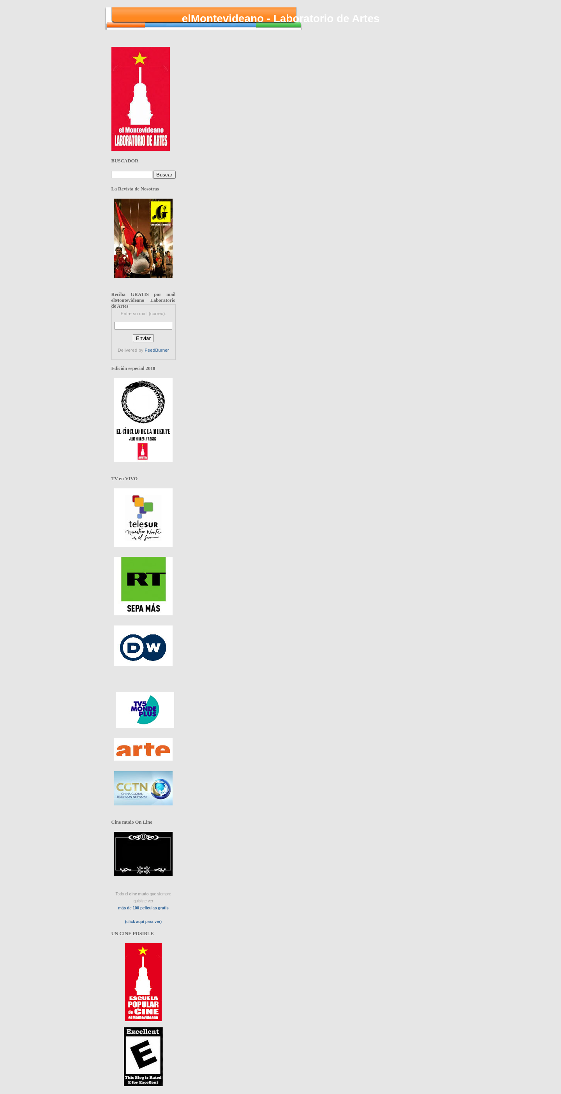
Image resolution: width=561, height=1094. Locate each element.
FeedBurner (157, 350)
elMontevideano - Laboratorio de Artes (281, 18)
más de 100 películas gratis (143, 908)
